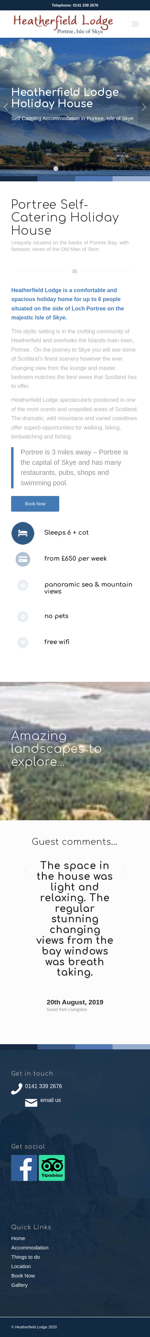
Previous (6, 107)
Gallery (19, 1285)
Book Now (23, 1276)
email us (50, 1100)
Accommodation (29, 1247)
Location (21, 1266)
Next (144, 107)
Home (18, 1238)
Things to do (25, 1257)
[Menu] (135, 24)
